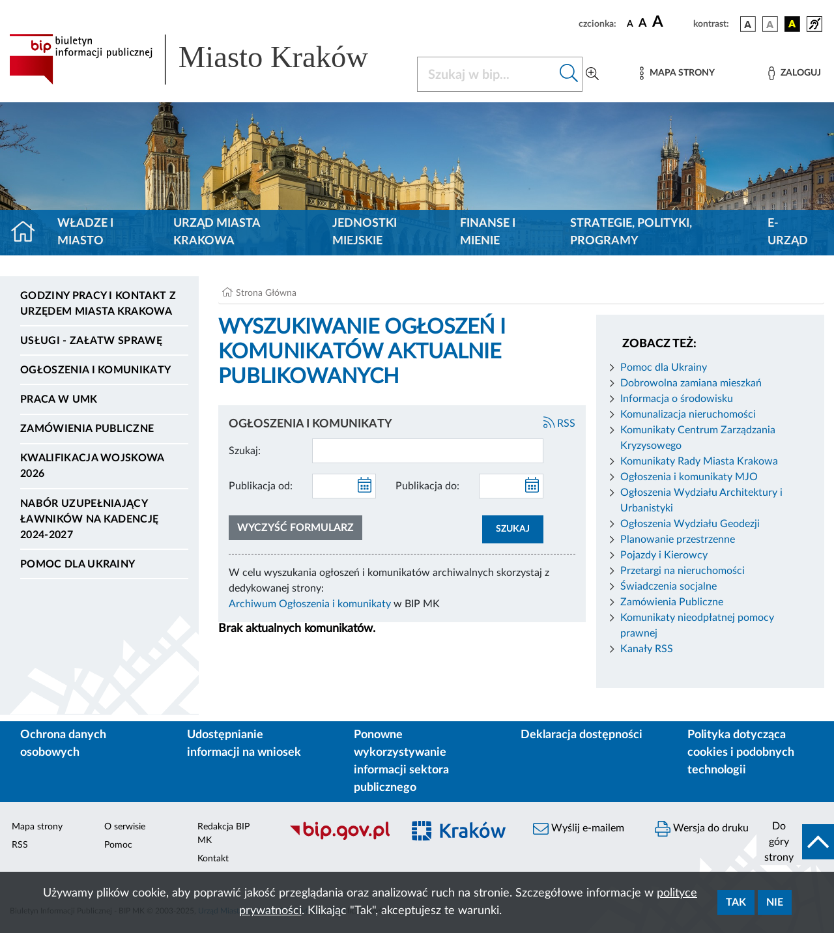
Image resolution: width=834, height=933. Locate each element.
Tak (736, 902)
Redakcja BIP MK (223, 833)
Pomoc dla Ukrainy (77, 564)
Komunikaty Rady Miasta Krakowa (699, 461)
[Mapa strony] (677, 73)
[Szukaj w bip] (569, 74)
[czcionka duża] (671, 22)
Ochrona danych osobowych (63, 743)
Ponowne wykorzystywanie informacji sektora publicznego (401, 761)
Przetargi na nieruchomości (682, 571)
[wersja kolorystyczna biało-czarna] (770, 24)
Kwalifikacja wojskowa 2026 (92, 466)
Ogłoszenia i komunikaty (95, 370)
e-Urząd (788, 232)
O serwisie (124, 826)
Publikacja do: (427, 486)
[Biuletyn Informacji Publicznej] (339, 837)
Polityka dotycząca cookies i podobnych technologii (740, 752)
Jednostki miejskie (364, 232)
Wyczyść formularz (295, 528)
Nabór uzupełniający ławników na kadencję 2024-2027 (89, 519)
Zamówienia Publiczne (671, 602)
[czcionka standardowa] (630, 23)
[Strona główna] (28, 232)
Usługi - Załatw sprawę (91, 341)
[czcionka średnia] (642, 24)
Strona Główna (266, 293)
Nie (774, 902)
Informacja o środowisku (676, 399)
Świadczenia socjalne (668, 586)
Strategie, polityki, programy (631, 232)
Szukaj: (245, 451)
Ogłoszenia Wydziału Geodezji (690, 524)
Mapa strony (37, 826)
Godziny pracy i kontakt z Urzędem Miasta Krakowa (98, 304)
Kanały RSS (646, 649)
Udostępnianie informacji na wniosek (244, 743)
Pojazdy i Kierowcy (664, 555)
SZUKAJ (513, 529)
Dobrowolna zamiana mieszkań (691, 383)
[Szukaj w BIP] (486, 74)
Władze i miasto (85, 232)
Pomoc (118, 845)
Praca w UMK (59, 399)
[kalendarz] (365, 486)
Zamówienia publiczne (87, 428)
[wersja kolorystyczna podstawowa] (748, 24)
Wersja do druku (702, 829)
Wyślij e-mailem (578, 829)
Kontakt (213, 858)
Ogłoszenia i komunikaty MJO (689, 477)
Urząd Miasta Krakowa (216, 232)
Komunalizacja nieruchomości (688, 414)
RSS (559, 423)
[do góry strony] (795, 841)
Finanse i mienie (487, 232)
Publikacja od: (261, 486)
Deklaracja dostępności (581, 735)
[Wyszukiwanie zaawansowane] (592, 74)
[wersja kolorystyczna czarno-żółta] (792, 24)
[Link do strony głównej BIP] (205, 59)
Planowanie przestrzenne (677, 539)
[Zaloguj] (794, 73)
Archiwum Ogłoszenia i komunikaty (310, 604)
